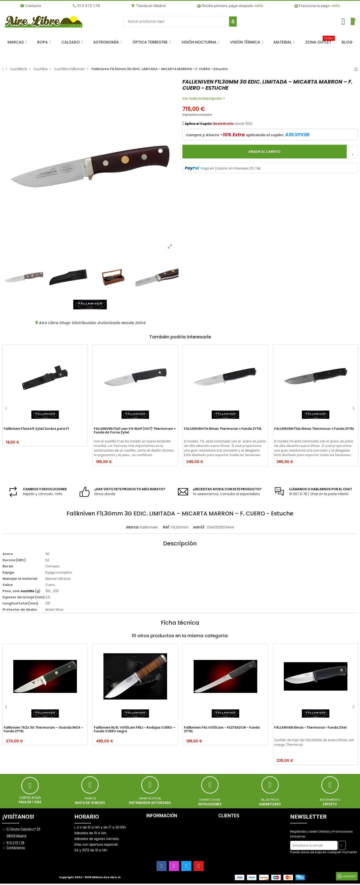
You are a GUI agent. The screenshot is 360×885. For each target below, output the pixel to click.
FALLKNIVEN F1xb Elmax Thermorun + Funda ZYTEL (314, 429)
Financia (90, 798)
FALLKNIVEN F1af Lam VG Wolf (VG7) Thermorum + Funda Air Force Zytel (135, 431)
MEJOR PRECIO (270, 799)
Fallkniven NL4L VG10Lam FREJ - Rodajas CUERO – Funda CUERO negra (134, 730)
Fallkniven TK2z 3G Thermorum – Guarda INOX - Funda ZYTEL (43, 730)
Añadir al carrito (264, 151)
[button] (17, 42)
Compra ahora (30, 798)
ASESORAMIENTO (329, 799)
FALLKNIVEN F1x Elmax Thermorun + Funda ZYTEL (223, 429)
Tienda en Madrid (148, 5)
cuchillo (27, 591)
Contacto (30, 5)
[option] (90, 166)
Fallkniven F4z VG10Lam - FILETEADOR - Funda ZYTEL (222, 730)
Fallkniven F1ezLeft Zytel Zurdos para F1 (36, 429)
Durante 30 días (209, 799)
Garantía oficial (150, 798)
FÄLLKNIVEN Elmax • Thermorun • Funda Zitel (310, 728)
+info (258, 5)
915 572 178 (86, 5)
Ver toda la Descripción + (203, 98)
